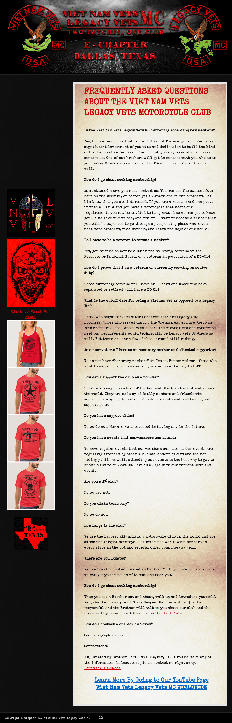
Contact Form (169, 613)
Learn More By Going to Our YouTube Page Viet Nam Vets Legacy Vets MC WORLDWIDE (152, 683)
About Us (26, 97)
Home (19, 90)
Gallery (26, 141)
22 (101, 718)
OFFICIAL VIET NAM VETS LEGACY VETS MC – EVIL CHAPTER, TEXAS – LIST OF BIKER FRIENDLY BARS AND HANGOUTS (30, 176)
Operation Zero (30, 162)
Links (26, 128)
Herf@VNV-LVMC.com (102, 668)
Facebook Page (30, 134)
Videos (29, 148)
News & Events (30, 121)
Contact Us (30, 169)
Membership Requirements (30, 106)
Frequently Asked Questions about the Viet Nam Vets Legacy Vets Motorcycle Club (30, 155)
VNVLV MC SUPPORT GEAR (30, 114)
